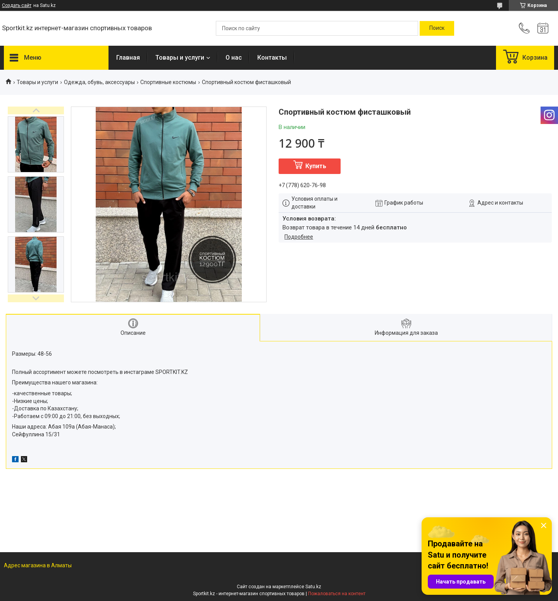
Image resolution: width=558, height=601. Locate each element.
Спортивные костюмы (168, 82)
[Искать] (437, 28)
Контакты (272, 57)
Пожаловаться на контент (336, 593)
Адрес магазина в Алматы (38, 565)
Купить (315, 166)
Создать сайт (16, 5)
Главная (128, 57)
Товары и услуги (179, 57)
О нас (234, 57)
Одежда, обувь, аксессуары (99, 82)
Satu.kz (313, 586)
